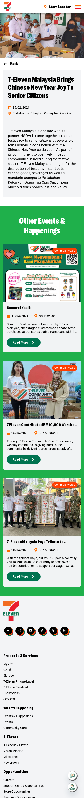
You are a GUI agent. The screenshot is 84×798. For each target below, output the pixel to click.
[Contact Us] (73, 776)
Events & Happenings (18, 716)
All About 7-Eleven (15, 745)
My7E (8, 664)
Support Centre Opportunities (23, 785)
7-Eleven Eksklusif (15, 687)
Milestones (10, 757)
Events (8, 722)
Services (9, 699)
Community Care (64, 250)
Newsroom (11, 762)
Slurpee (8, 675)
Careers (8, 780)
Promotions (11, 693)
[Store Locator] (73, 787)
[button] (10, 64)
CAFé (7, 670)
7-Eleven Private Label (18, 681)
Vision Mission (13, 751)
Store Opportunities (16, 791)
